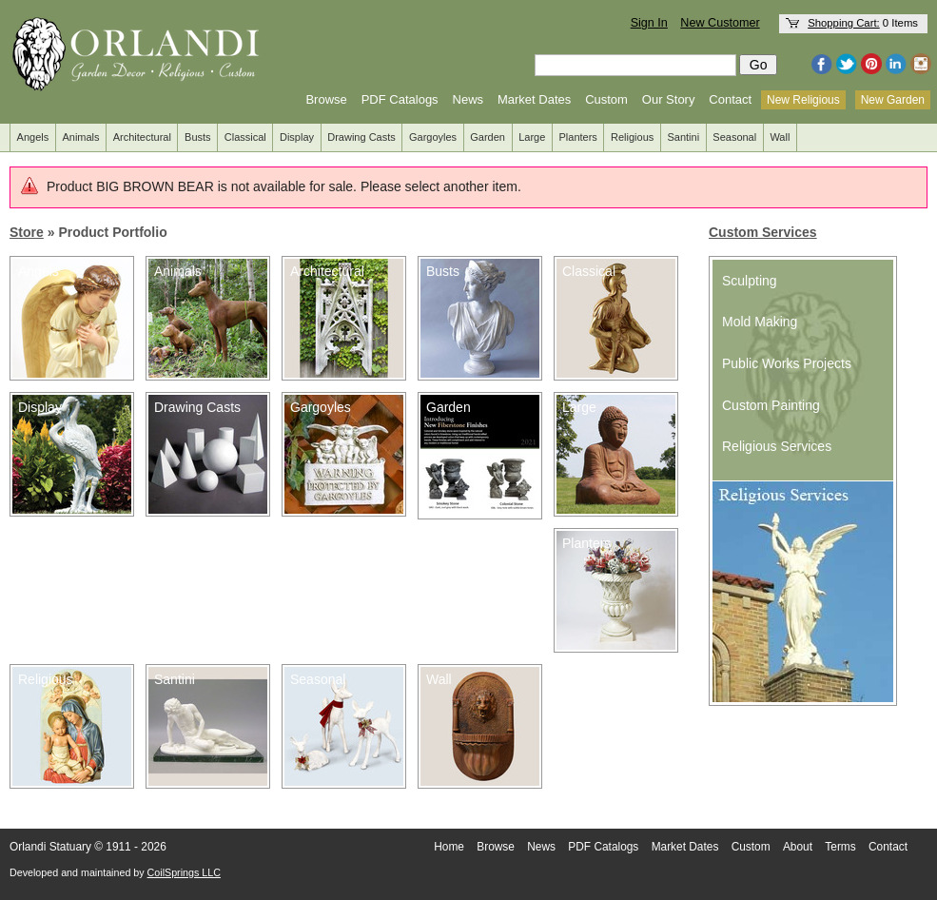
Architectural (142, 137)
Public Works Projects (786, 363)
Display (297, 137)
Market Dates (534, 99)
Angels (33, 137)
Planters (578, 137)
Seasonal (734, 137)
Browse (325, 99)
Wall (780, 137)
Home (449, 846)
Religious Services (776, 446)
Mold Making (759, 321)
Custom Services (763, 232)
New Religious (803, 100)
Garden (487, 137)
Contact (730, 99)
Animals (80, 137)
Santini (683, 137)
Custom (606, 99)
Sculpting (749, 280)
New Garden (893, 100)
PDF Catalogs (400, 99)
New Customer (719, 22)
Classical (245, 137)
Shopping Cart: (844, 23)
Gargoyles (433, 137)
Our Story (668, 99)
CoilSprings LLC (184, 872)
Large (531, 137)
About (797, 846)
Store (27, 232)
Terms (840, 846)
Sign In (649, 22)
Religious (632, 137)
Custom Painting (771, 405)
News (468, 99)
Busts (198, 137)
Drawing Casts (361, 137)
